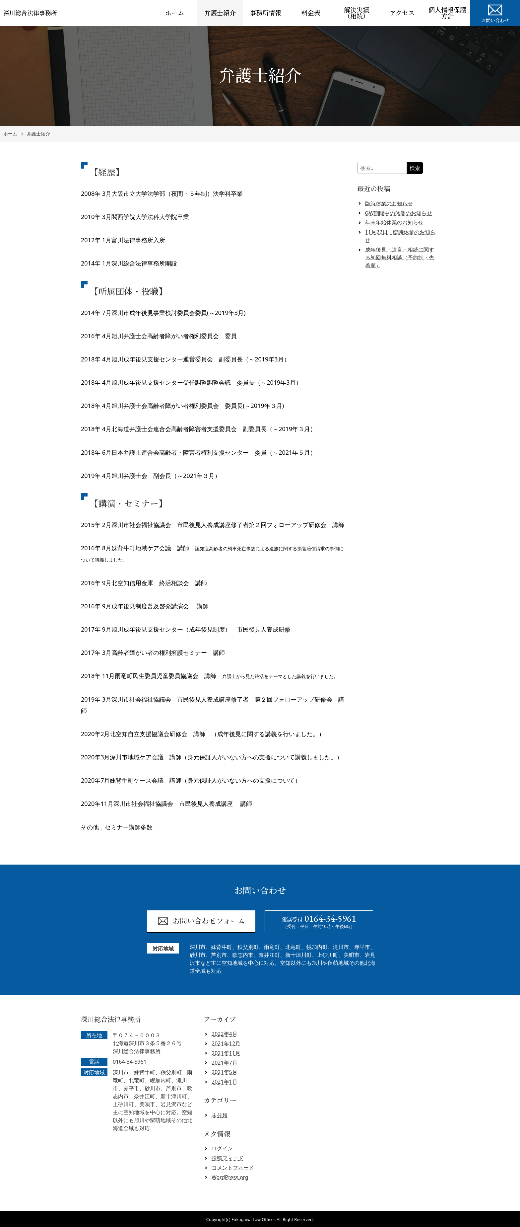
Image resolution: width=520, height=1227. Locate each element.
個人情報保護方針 (447, 13)
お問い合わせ (495, 13)
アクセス (402, 13)
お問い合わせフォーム (201, 921)
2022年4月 (224, 1033)
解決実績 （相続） (359, 13)
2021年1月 (224, 1081)
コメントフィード (233, 1167)
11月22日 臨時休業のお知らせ (400, 236)
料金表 (310, 13)
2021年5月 (224, 1072)
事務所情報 (265, 13)
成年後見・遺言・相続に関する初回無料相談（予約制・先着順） (399, 257)
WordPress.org (230, 1177)
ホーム (174, 13)
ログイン (222, 1148)
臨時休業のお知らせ (389, 203)
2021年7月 (224, 1062)
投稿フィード (227, 1158)
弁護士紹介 (220, 13)
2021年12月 (226, 1043)
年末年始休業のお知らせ (394, 222)
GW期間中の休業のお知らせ (398, 213)
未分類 (220, 1115)
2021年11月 (226, 1053)
